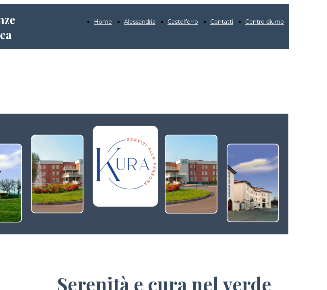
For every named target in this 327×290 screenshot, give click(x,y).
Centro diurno (264, 21)
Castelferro (183, 21)
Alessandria (139, 21)
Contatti (221, 21)
